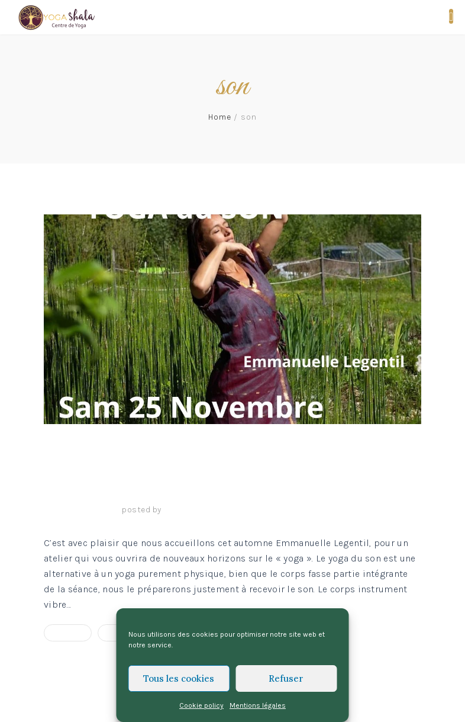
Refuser (286, 678)
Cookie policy (201, 705)
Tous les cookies (178, 678)
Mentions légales (258, 705)
